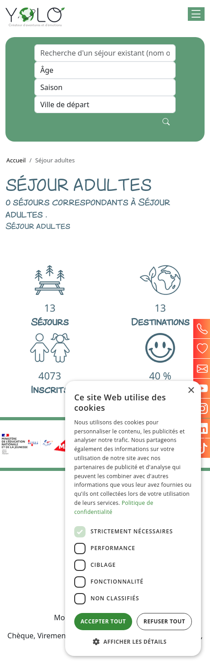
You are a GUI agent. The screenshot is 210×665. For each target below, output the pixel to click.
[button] (196, 14)
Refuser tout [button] (164, 621)
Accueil (16, 160)
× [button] (190, 390)
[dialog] (133, 518)
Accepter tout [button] (103, 621)
